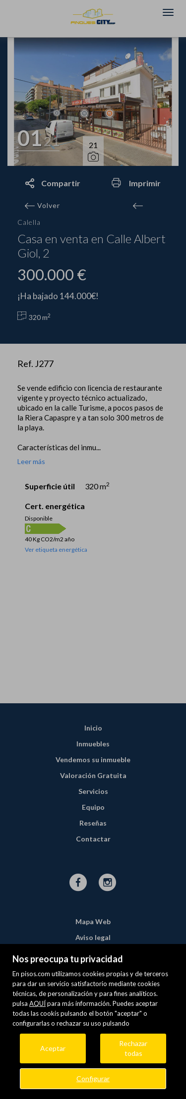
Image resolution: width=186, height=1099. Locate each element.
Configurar (93, 1078)
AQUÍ (37, 1003)
